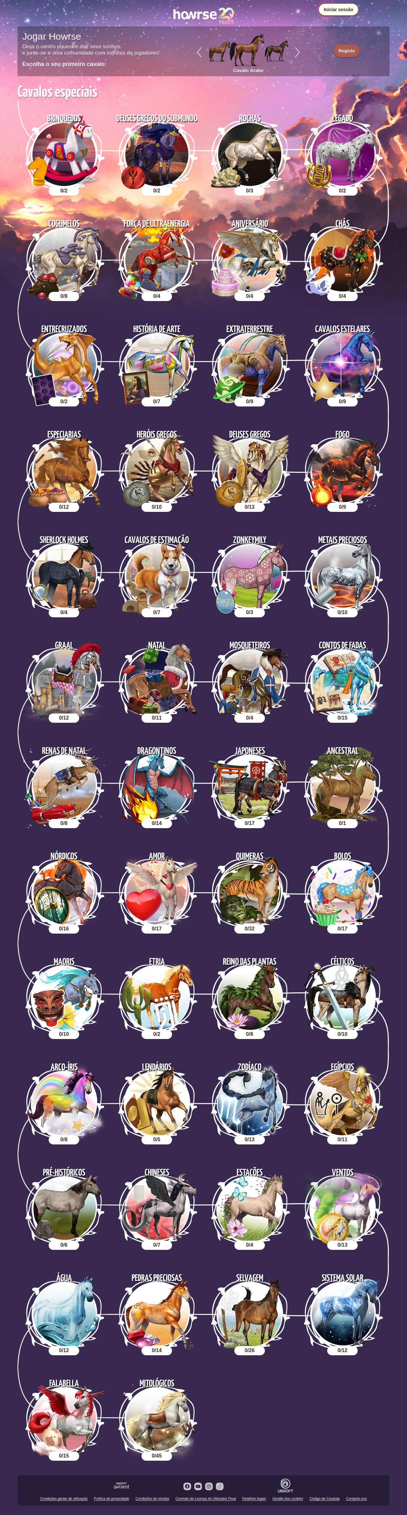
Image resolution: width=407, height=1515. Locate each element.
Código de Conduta (324, 1498)
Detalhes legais (254, 1498)
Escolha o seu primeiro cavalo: (64, 64)
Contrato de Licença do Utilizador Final (206, 1498)
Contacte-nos (356, 1498)
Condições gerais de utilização (63, 1498)
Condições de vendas (152, 1498)
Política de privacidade (111, 1498)
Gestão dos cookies (287, 1498)
